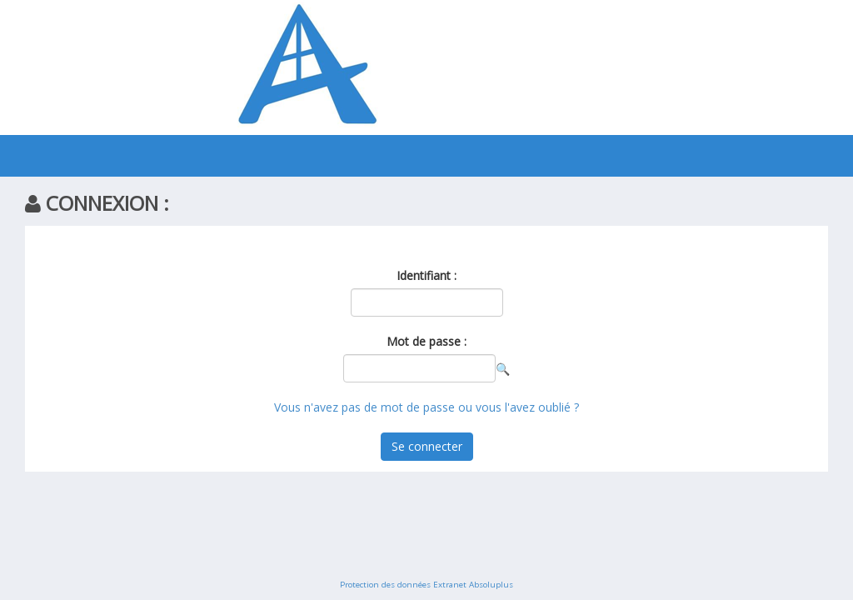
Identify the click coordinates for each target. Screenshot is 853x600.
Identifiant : (426, 275)
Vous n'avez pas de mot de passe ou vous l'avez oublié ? (426, 407)
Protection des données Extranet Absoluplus (426, 584)
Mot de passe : (426, 341)
